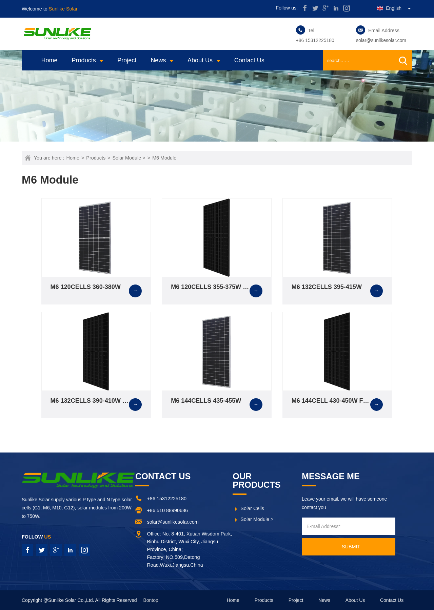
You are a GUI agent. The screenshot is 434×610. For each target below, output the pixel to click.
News (158, 60)
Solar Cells (252, 508)
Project (126, 60)
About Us (200, 60)
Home (49, 60)
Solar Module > (129, 158)
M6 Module (164, 158)
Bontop (150, 600)
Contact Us (249, 60)
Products (84, 60)
